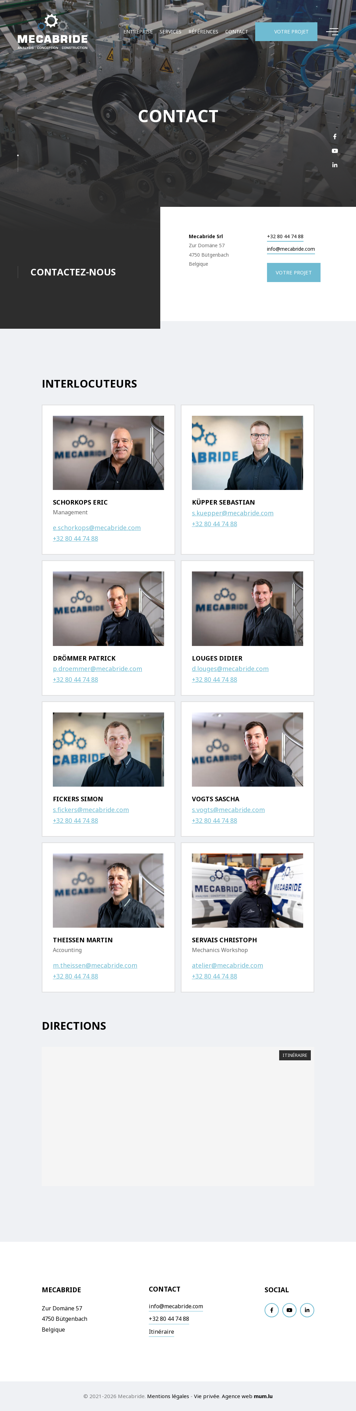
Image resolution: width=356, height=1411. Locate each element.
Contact (236, 31)
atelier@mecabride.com (227, 965)
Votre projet (291, 31)
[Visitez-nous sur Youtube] (335, 150)
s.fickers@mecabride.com (91, 809)
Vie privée (206, 1396)
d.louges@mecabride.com (230, 668)
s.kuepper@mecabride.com (233, 513)
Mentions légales (168, 1396)
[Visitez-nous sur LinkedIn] (335, 165)
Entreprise (138, 31)
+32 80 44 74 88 (285, 236)
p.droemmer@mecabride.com (97, 668)
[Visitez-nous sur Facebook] (335, 136)
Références (203, 31)
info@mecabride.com (291, 249)
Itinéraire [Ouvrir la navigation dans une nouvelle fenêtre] (295, 1055)
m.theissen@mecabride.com (95, 965)
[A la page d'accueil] (52, 32)
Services (170, 31)
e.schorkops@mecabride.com (97, 527)
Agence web (237, 1396)
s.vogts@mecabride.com (228, 809)
